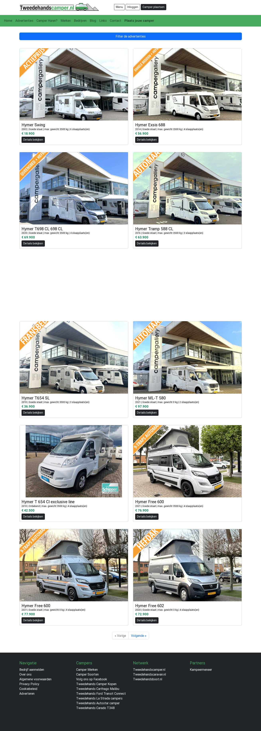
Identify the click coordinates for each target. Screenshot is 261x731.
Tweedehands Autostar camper (98, 703)
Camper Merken (87, 670)
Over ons (25, 674)
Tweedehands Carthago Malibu (97, 689)
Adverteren (26, 693)
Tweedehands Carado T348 (95, 708)
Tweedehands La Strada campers (99, 698)
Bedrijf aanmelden (31, 670)
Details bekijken (33, 139)
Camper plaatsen (153, 7)
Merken (66, 21)
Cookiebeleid (28, 689)
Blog (93, 21)
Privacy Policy (29, 684)
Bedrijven (80, 21)
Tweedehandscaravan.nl (149, 674)
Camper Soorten (87, 674)
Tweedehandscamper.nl (149, 670)
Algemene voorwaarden (35, 679)
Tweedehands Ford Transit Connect (101, 693)
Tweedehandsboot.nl (147, 679)
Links (103, 21)
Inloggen (132, 7)
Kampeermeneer (201, 670)
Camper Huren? (46, 21)
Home (8, 21)
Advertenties (24, 21)
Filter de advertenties (131, 36)
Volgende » (138, 636)
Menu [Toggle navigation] (119, 7)
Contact (115, 21)
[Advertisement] (130, 283)
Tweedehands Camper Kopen (96, 684)
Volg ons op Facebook (91, 679)
